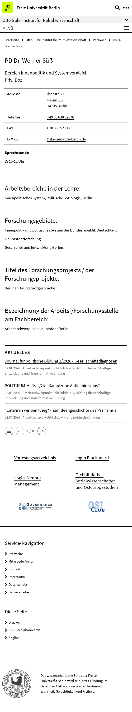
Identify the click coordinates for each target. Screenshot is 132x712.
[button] (9, 431)
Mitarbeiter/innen (21, 561)
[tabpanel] (66, 200)
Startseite (12, 40)
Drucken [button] (15, 622)
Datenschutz (18, 584)
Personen (99, 40)
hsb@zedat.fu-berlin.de (66, 139)
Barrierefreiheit (20, 592)
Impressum (17, 576)
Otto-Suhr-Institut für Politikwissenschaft (56, 40)
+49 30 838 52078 (60, 117)
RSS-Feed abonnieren (24, 630)
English (14, 637)
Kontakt (14, 569)
